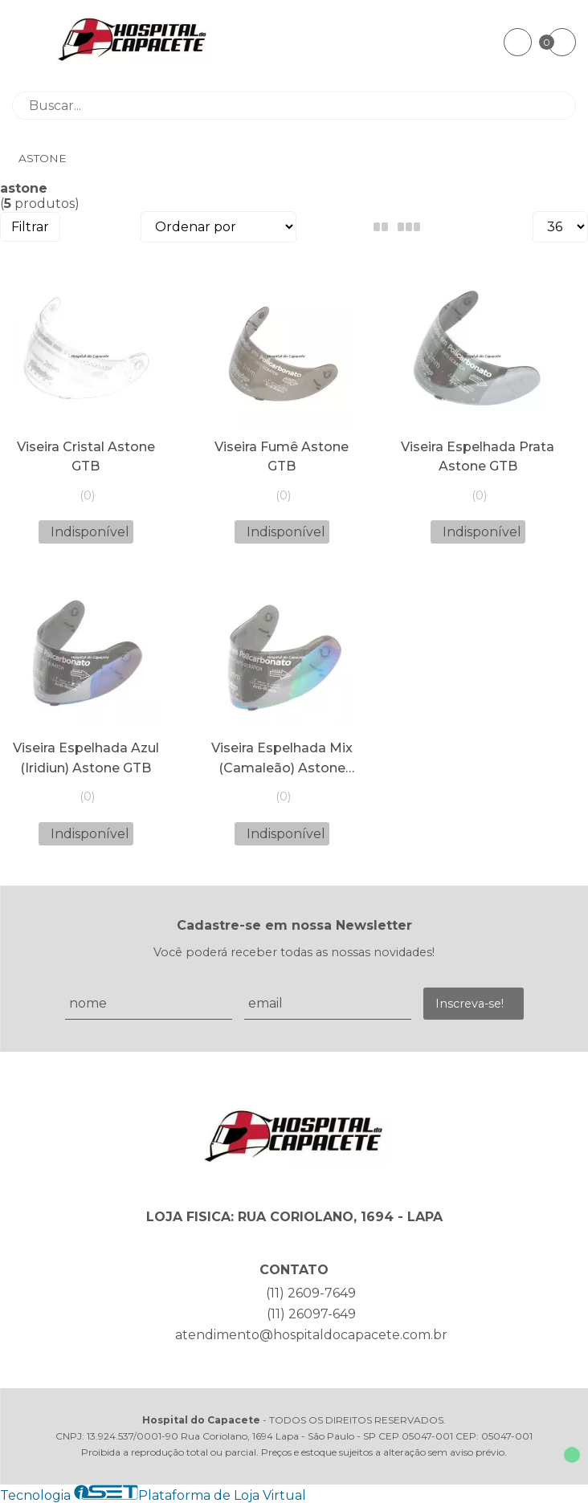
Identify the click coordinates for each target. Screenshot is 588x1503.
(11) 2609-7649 (311, 1293)
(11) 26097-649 (311, 1314)
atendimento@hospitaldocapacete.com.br (311, 1334)
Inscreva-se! (469, 1003)
